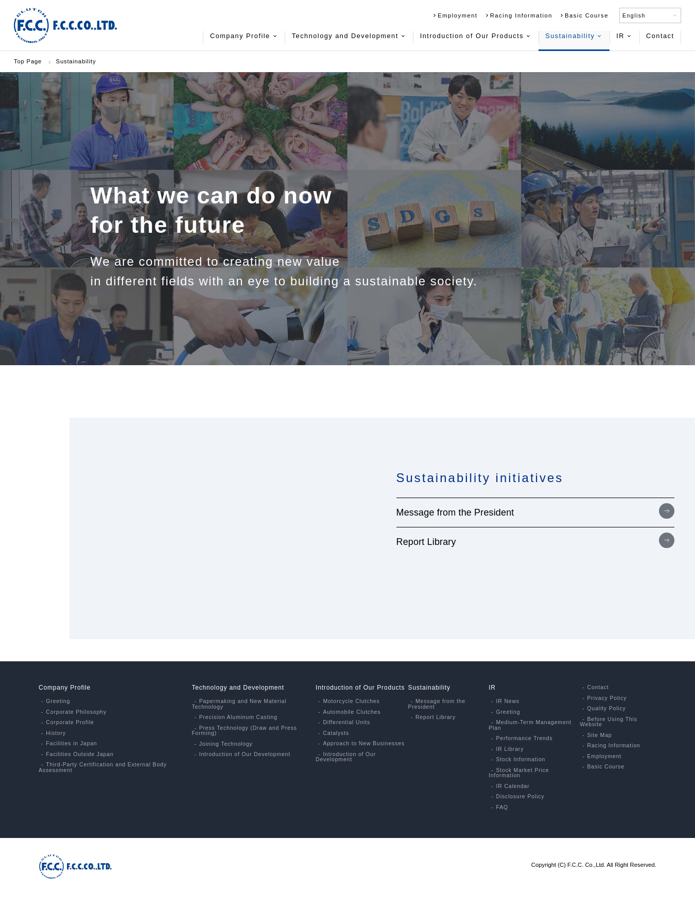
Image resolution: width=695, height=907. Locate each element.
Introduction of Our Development (244, 754)
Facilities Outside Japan (79, 754)
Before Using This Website (608, 721)
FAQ (502, 807)
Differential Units (346, 722)
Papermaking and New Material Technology (239, 703)
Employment (454, 15)
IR (624, 36)
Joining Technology (226, 744)
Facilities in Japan (71, 743)
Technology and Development (349, 36)
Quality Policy (606, 708)
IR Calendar (512, 786)
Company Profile (244, 36)
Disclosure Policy (520, 796)
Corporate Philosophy (76, 712)
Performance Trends (524, 738)
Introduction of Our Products (475, 36)
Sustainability (573, 36)
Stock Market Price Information (519, 772)
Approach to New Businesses (364, 743)
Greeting (58, 701)
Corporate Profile (70, 722)
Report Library (426, 542)
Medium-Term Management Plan (530, 725)
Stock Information (520, 759)
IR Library (510, 749)
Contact (660, 36)
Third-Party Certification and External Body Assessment (103, 767)
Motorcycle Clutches (351, 701)
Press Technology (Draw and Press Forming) (244, 730)
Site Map (599, 735)
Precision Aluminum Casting (238, 717)
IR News (507, 701)
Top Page (28, 61)
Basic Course (584, 15)
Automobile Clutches (351, 712)
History (55, 733)
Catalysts (336, 733)
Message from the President (455, 512)
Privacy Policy (607, 698)
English (650, 15)
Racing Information (518, 15)
